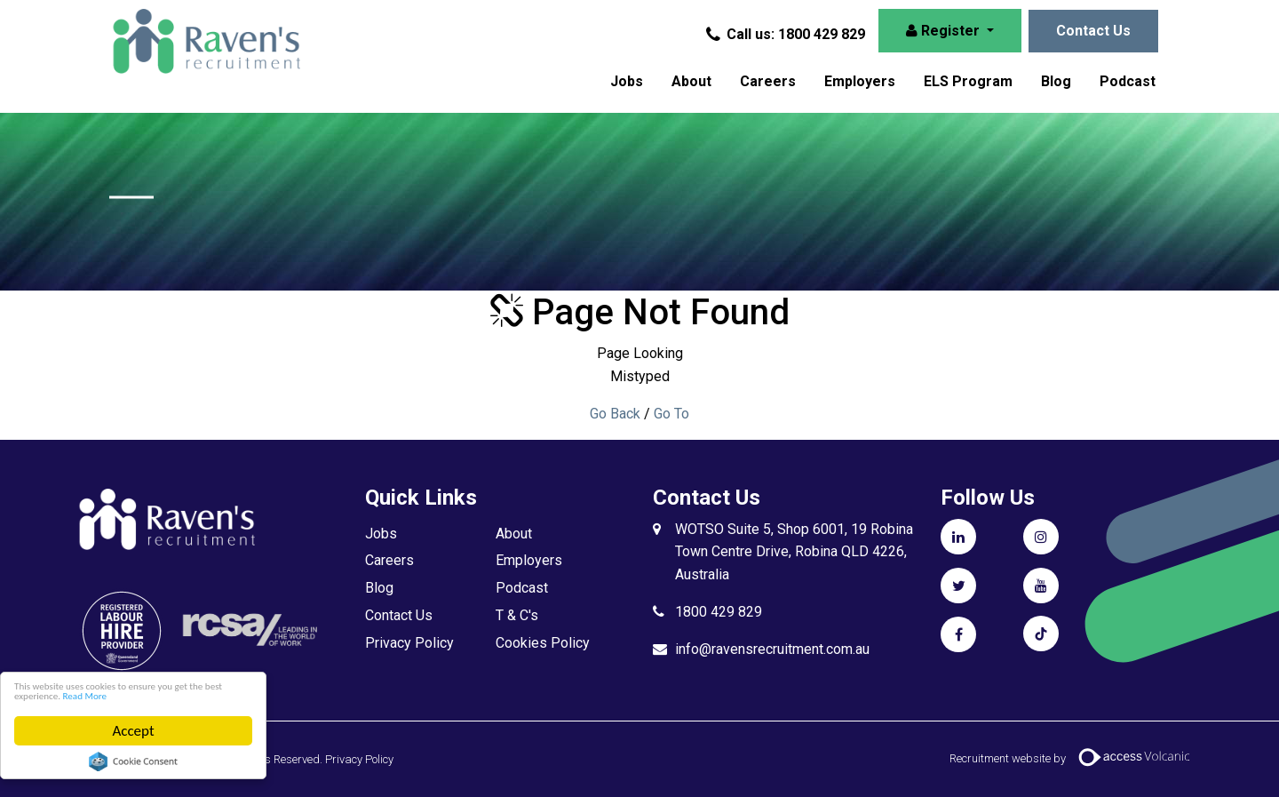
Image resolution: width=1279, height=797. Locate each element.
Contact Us (1093, 30)
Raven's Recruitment (220, 53)
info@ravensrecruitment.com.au (772, 649)
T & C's (517, 615)
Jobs (626, 81)
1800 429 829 (718, 611)
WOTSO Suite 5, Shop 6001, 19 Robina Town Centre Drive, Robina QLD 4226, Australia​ (794, 552)
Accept (134, 730)
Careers (768, 81)
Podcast (1128, 81)
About (691, 81)
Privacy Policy (409, 642)
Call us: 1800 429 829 (787, 34)
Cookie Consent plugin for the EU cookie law (134, 761)
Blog (1056, 81)
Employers (859, 81)
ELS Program (968, 81)
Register (944, 30)
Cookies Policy (543, 642)
